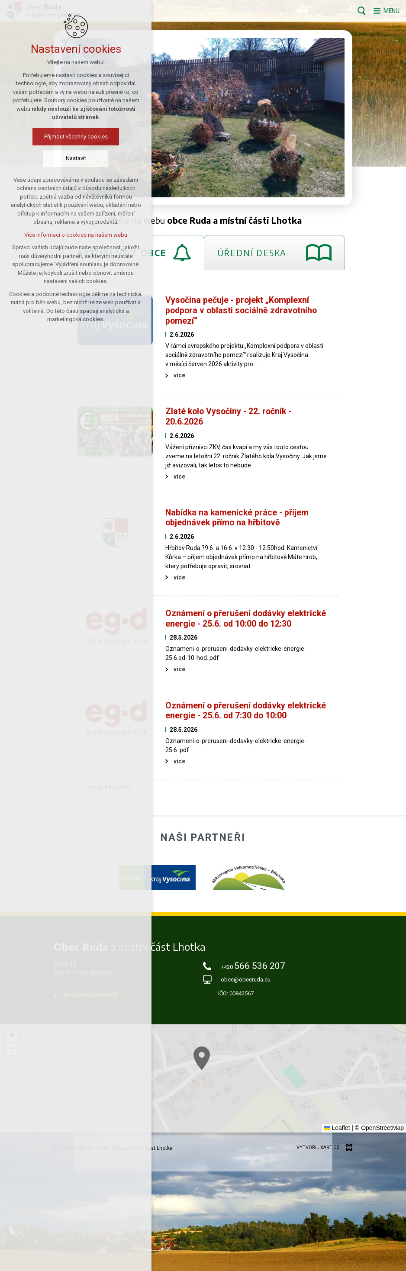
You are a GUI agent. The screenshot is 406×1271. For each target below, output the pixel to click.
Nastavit (76, 159)
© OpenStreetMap (379, 1127)
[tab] (274, 252)
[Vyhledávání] (356, 10)
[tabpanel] (203, 542)
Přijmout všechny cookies (76, 137)
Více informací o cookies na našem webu (75, 235)
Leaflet (337, 1127)
